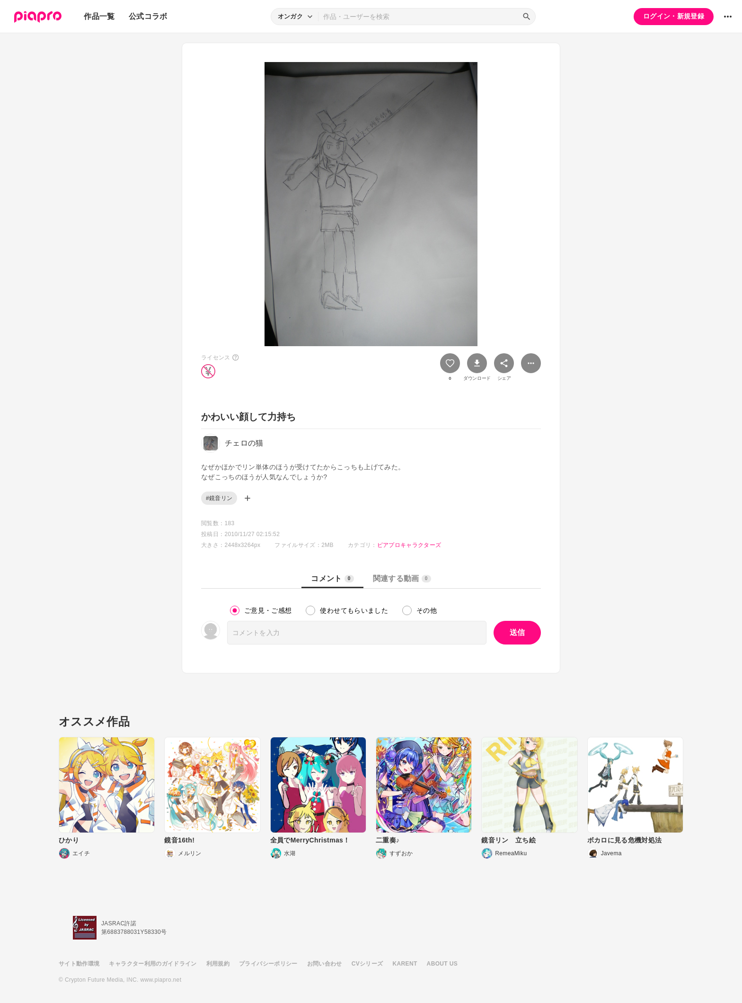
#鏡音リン (219, 498)
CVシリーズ (367, 963)
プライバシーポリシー (268, 963)
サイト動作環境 (79, 963)
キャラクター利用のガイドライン (152, 963)
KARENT (405, 963)
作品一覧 (99, 16)
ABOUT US (442, 963)
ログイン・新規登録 (673, 16)
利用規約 (218, 963)
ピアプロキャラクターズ (409, 545)
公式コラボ (148, 16)
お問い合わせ (324, 963)
